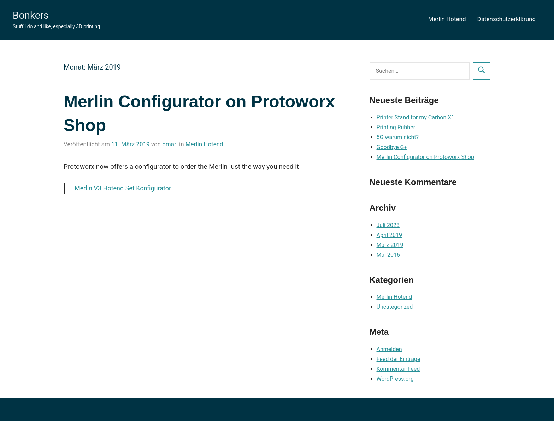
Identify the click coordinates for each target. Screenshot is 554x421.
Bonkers (31, 15)
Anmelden (389, 349)
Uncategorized (395, 306)
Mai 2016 (388, 254)
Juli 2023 (388, 225)
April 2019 (389, 235)
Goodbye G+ (392, 147)
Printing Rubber (396, 127)
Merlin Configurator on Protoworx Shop (425, 157)
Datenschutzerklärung (506, 19)
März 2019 (390, 245)
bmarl (170, 144)
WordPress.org (395, 378)
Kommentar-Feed (398, 369)
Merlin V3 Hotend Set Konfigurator (123, 188)
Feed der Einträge (398, 359)
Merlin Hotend (447, 19)
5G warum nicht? (398, 137)
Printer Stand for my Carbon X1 (416, 117)
